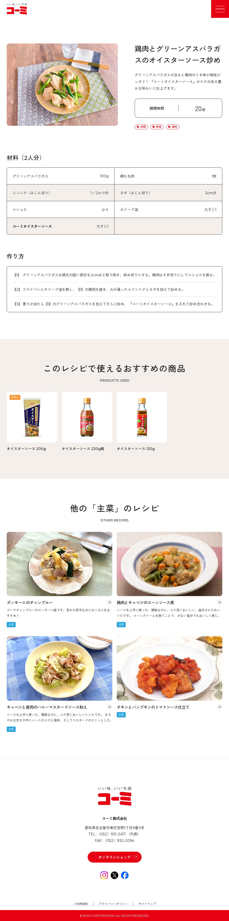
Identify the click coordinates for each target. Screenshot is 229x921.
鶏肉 (174, 126)
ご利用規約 (80, 903)
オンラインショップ (114, 857)
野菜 (158, 126)
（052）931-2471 (111, 834)
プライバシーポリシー (113, 903)
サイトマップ (147, 903)
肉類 (143, 126)
